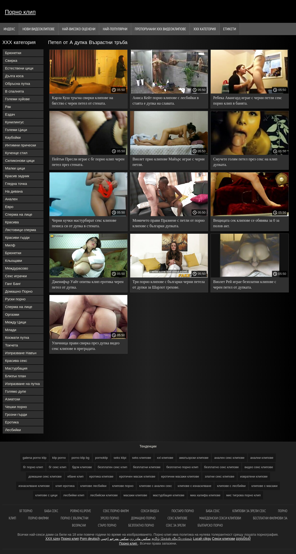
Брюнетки (13, 53)
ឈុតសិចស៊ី (243, 539)
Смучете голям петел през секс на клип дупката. (245, 162)
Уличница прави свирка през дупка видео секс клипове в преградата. (85, 346)
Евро (9, 207)
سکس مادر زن (140, 539)
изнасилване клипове (34, 486)
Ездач (10, 114)
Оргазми (12, 314)
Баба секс (51, 511)
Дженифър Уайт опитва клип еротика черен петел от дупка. (87, 284)
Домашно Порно (18, 291)
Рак (8, 107)
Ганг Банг (13, 284)
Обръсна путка (17, 84)
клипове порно (122, 486)
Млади (10, 330)
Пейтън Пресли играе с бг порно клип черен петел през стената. (88, 162)
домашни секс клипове (45, 476)
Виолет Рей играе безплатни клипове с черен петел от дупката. (244, 284)
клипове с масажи (264, 486)
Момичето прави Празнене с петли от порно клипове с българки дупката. (169, 223)
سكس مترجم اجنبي (115, 539)
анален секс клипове (229, 458)
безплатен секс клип (112, 467)
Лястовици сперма (20, 230)
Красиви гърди (17, 237)
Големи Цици (16, 130)
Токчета (11, 345)
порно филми (38, 518)
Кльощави (13, 260)
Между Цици (15, 322)
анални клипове (261, 458)
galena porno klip (34, 458)
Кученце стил (16, 153)
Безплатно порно (141, 525)
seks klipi (120, 458)
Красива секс (16, 361)
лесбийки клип (73, 495)
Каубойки (13, 137)
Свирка (11, 60)
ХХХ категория (204, 28)
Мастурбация (16, 368)
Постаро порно (183, 511)
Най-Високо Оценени (78, 28)
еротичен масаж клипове (137, 476)
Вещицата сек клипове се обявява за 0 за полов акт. (246, 223)
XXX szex (52, 539)
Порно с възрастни (74, 518)
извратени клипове (253, 476)
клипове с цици (46, 495)
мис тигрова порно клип (243, 495)
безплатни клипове (147, 467)
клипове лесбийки (93, 486)
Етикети (229, 28)
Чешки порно (16, 407)
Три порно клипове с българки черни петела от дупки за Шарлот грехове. (169, 284)
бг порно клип (33, 467)
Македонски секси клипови (220, 518)
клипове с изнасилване (194, 486)
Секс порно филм (116, 511)
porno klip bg (80, 458)
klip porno (59, 458)
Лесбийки (13, 430)
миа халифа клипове (205, 495)
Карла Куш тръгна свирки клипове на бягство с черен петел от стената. (82, 100)
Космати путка (17, 337)
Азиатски (12, 399)
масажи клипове (135, 495)
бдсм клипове (82, 467)
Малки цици (15, 168)
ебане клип (75, 476)
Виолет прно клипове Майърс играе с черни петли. (169, 162)
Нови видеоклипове (39, 28)
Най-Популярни (115, 28)
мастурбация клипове (168, 495)
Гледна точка (16, 184)
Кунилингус (14, 122)
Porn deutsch (90, 539)
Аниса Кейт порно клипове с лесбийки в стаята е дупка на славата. (166, 100)
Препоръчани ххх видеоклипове (160, 28)
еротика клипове (101, 476)
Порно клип (20, 12)
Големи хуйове (17, 99)
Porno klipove (80, 511)
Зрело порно (109, 518)
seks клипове (141, 458)
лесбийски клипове (104, 495)
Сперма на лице (18, 214)
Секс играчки (16, 276)
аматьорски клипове (193, 458)
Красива (12, 222)
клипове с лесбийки (231, 486)
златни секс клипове (219, 476)
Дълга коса (14, 76)
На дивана (14, 191)
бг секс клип (57, 467)
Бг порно (25, 511)
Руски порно (15, 299)
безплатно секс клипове (221, 467)
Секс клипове (177, 518)
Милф (10, 245)
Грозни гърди (16, 414)
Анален (11, 199)
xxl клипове (165, 458)
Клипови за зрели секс (249, 511)
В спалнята (14, 91)
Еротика (12, 422)
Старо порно (107, 525)
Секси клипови (223, 539)
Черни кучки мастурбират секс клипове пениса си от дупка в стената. (84, 223)
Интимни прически (20, 145)
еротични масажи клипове (180, 476)
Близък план (15, 376)
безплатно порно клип (182, 467)
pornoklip (101, 458)
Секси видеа (150, 511)
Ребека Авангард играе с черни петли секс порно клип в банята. (247, 100)
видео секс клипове (259, 467)
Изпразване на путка (22, 384)
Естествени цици (19, 68)
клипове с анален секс (155, 486)
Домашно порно (143, 518)
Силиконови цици (20, 160)
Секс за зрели (176, 525)
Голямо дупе (15, 391)
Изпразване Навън (20, 353)
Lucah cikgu (202, 539)
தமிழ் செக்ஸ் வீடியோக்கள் (172, 539)
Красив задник (17, 176)
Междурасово (16, 268)
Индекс (9, 28)
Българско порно (210, 525)
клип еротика (65, 486)
